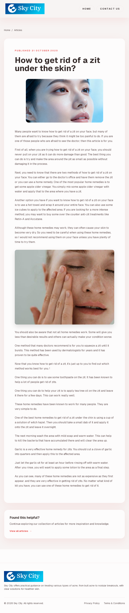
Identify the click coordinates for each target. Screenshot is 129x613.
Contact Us (110, 8)
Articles (18, 30)
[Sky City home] (25, 8)
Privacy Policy (92, 603)
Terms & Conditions (114, 603)
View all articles (21, 531)
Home (86, 8)
